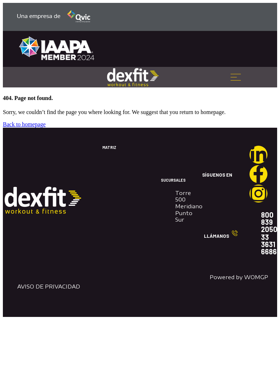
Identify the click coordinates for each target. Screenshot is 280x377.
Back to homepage (24, 124)
